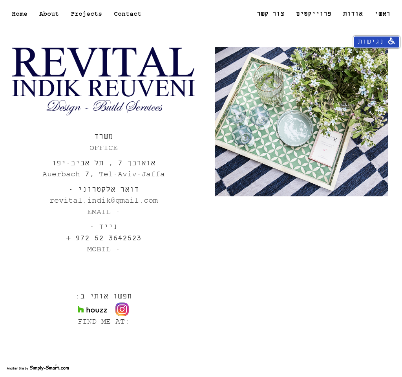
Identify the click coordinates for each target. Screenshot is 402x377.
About (49, 14)
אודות (353, 14)
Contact (127, 14)
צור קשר (270, 14)
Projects (86, 14)
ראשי (382, 14)
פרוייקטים (313, 14)
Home (19, 14)
